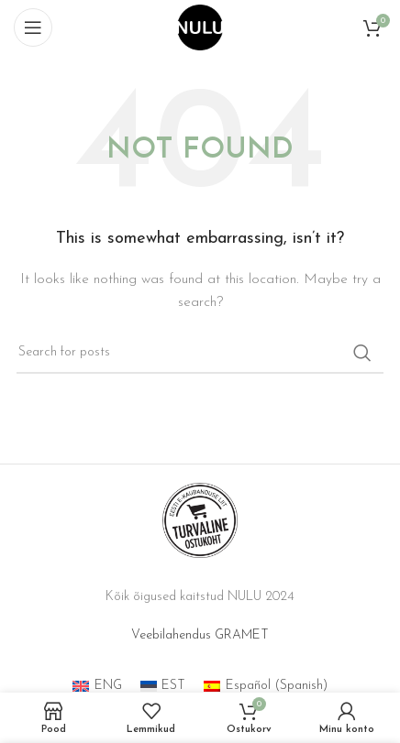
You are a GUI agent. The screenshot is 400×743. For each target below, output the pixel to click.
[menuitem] (97, 686)
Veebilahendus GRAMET (200, 635)
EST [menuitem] (173, 686)
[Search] (200, 353)
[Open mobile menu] (33, 27)
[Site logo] (200, 27)
